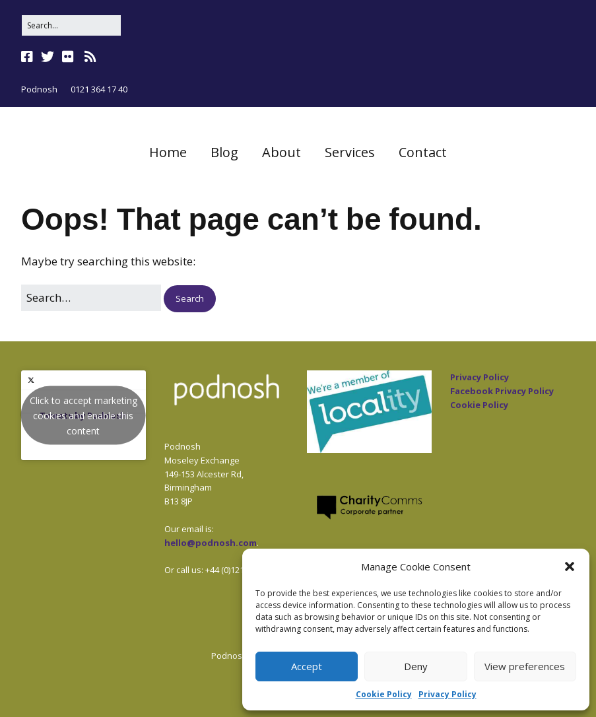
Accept (306, 666)
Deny (416, 666)
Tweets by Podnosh (83, 415)
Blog (224, 152)
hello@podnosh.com (210, 543)
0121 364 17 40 (99, 89)
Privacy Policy (447, 694)
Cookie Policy (384, 694)
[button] (569, 566)
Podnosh (39, 89)
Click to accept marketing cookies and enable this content (83, 415)
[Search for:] (71, 25)
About (281, 152)
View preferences (524, 666)
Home (168, 152)
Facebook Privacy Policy (502, 391)
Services (350, 152)
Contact (423, 152)
